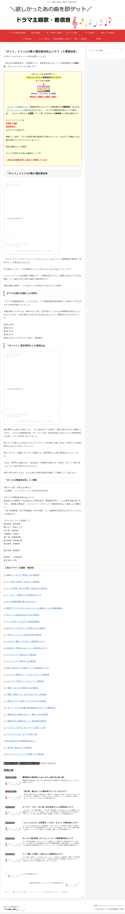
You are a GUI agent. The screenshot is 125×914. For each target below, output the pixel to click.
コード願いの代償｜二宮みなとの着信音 (22, 582)
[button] (120, 50)
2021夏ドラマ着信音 (10, 763)
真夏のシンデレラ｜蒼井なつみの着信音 (22, 575)
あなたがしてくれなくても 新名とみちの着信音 (25, 628)
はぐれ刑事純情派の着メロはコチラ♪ (21, 602)
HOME (93, 907)
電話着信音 (51, 763)
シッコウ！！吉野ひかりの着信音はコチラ (23, 595)
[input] (105, 50)
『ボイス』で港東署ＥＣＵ (17, 107)
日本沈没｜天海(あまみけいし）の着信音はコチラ (26, 648)
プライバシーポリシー (116, 907)
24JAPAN (34, 463)
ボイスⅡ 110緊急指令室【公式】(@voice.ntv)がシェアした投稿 (31, 251)
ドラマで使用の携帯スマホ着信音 (29, 763)
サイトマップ (102, 907)
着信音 (43, 763)
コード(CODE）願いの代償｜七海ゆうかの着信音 (26, 588)
